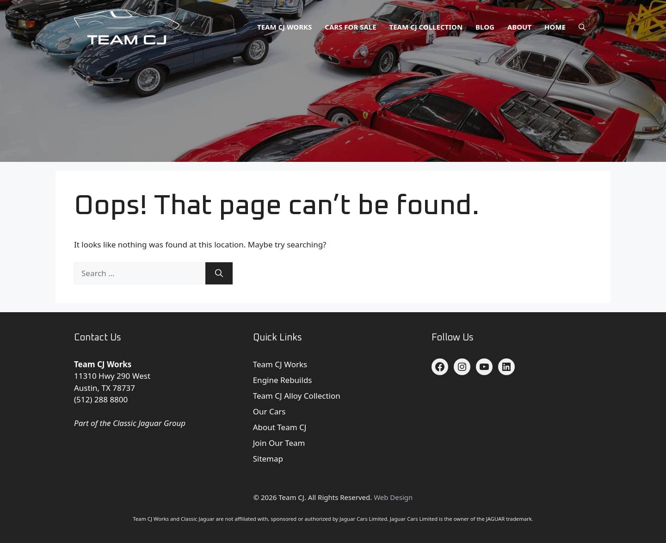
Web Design (393, 497)
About (519, 26)
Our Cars (269, 411)
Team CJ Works (284, 26)
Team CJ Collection (426, 26)
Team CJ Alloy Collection (296, 395)
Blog (484, 26)
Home (555, 26)
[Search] (219, 273)
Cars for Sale (350, 26)
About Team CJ (280, 427)
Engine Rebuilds (282, 380)
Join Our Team (279, 443)
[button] (582, 27)
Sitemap (268, 458)
